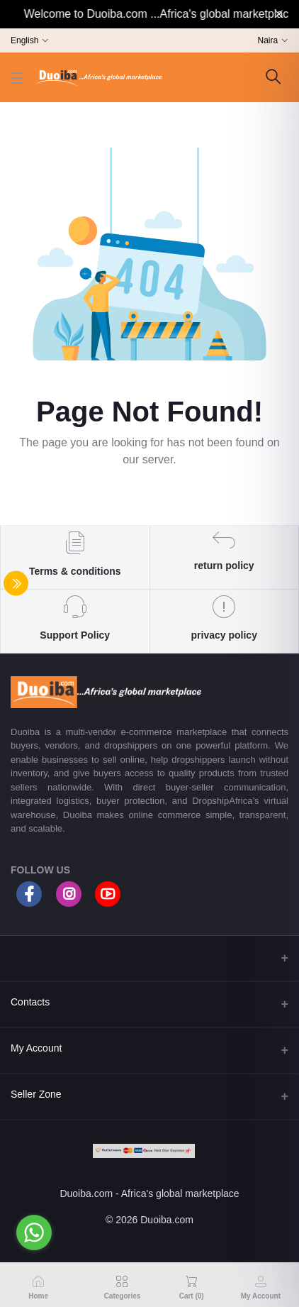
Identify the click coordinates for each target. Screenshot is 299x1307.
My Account (36, 1048)
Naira (268, 40)
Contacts (30, 1002)
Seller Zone (36, 1094)
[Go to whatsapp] (34, 1232)
